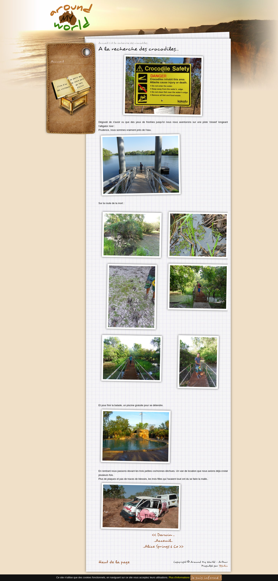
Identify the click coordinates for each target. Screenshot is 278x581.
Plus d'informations (179, 577)
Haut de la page (114, 562)
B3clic (223, 565)
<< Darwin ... (163, 534)
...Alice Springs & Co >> (163, 546)
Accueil (57, 61)
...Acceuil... (163, 540)
